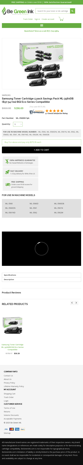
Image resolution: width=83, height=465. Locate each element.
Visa (6, 429)
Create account (48, 19)
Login (6, 401)
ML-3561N (58, 208)
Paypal (23, 429)
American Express (17, 429)
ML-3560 (9, 203)
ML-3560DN (10, 208)
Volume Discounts (11, 415)
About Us (7, 379)
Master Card (11, 429)
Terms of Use (9, 408)
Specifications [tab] (10, 275)
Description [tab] (9, 279)
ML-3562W (58, 212)
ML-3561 (33, 208)
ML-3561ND (10, 212)
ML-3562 (33, 212)
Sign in (37, 19)
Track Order (28, 19)
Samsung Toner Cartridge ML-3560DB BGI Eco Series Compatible (12, 347)
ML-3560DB (59, 203)
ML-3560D (34, 203)
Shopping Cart (9, 393)
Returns (7, 411)
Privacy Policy (9, 383)
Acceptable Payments (13, 418)
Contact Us (8, 375)
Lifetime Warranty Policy (14, 386)
